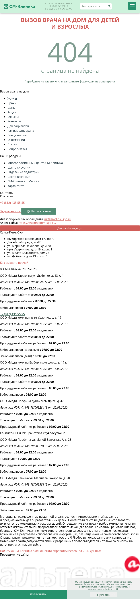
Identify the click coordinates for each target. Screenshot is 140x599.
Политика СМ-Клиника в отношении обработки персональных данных (50, 551)
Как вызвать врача (20, 131)
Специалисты (17, 135)
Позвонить (38, 594)
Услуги (12, 98)
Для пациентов (18, 126)
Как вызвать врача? (14, 263)
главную (51, 81)
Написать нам (41, 211)
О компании (16, 140)
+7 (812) (12, 203)
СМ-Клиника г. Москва (23, 181)
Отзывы (13, 117)
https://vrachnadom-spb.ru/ (37, 223)
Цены (11, 108)
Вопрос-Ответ (17, 149)
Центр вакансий (18, 177)
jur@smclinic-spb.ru (57, 219)
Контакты (14, 121)
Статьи (12, 144)
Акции (11, 112)
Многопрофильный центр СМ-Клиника (35, 163)
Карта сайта (15, 186)
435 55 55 (12, 314)
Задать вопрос (10, 211)
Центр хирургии (18, 167)
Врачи (11, 103)
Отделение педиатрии (23, 172)
